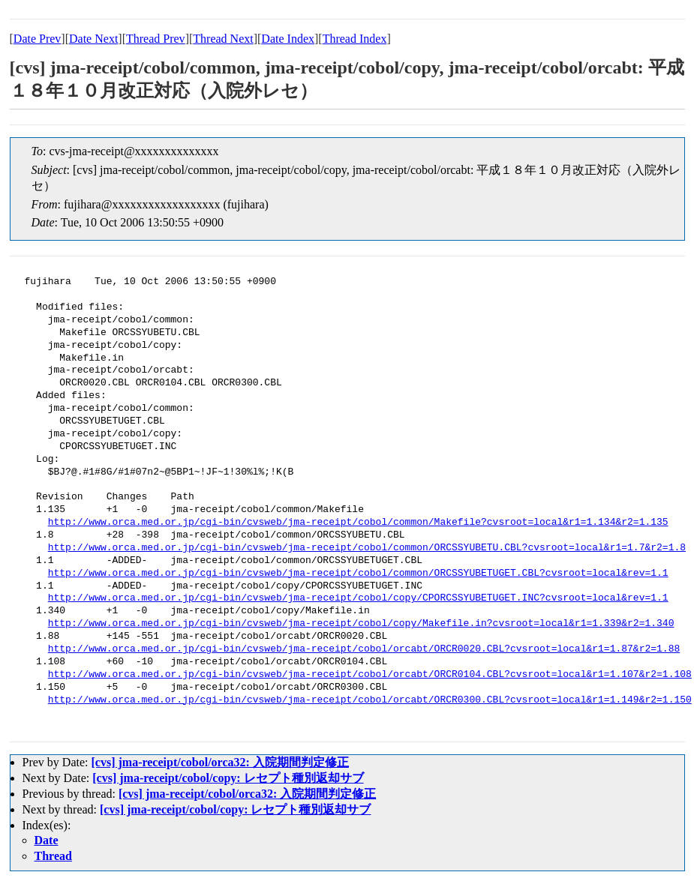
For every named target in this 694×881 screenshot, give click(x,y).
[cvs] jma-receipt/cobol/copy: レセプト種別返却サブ (227, 778)
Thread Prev (155, 38)
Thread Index (355, 38)
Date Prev (38, 38)
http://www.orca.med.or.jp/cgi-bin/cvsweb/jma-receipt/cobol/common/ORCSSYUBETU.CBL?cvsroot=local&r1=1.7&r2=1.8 (367, 548)
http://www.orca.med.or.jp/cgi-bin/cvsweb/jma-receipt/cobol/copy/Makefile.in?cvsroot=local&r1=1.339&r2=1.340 (361, 624)
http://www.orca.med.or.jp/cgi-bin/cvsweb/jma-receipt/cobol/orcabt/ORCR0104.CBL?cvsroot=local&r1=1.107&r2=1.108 (370, 675)
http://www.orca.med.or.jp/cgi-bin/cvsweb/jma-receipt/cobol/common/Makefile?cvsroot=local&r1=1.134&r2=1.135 (358, 522)
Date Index (287, 38)
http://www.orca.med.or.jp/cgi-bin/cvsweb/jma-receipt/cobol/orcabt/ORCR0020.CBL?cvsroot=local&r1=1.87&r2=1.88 (364, 649)
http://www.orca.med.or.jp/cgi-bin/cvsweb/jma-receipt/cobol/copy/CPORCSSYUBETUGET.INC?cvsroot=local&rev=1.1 (358, 598)
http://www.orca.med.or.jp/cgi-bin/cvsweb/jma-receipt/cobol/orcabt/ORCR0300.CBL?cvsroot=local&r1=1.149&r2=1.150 (370, 700)
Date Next (93, 38)
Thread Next (223, 38)
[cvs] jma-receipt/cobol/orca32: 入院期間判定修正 (219, 762)
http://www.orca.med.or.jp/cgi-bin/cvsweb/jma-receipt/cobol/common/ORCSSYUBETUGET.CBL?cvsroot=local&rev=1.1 (358, 573)
